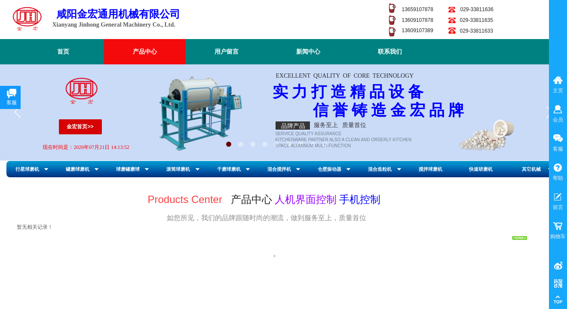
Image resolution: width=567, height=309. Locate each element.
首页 (63, 51)
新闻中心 (308, 51)
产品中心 (145, 51)
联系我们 (390, 51)
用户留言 (227, 51)
